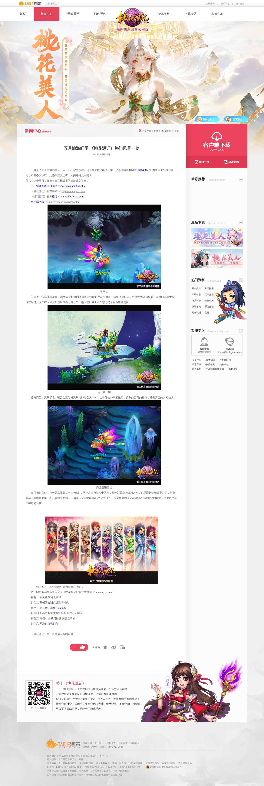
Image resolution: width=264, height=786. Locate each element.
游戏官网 (87, 743)
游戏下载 (225, 3)
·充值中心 (196, 360)
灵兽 (207, 312)
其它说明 (196, 312)
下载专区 (191, 13)
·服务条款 (224, 364)
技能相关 (196, 306)
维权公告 (111, 743)
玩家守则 (75, 755)
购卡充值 (240, 3)
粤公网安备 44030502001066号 (164, 767)
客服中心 (217, 13)
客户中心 (103, 755)
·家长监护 (196, 369)
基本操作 (196, 288)
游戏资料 (164, 13)
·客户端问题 (225, 360)
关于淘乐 (99, 743)
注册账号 (210, 3)
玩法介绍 (209, 294)
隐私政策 (63, 755)
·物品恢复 (210, 364)
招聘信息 (135, 743)
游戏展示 (73, 13)
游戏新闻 (166, 131)
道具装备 (196, 300)
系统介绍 (209, 306)
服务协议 (51, 755)
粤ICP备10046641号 (130, 767)
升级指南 (209, 288)
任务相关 (209, 300)
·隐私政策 (233, 369)
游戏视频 (100, 13)
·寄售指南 (210, 360)
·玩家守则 (196, 364)
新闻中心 (47, 13)
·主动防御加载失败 (214, 369)
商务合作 (122, 743)
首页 (23, 13)
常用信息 (196, 294)
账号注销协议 (89, 755)
